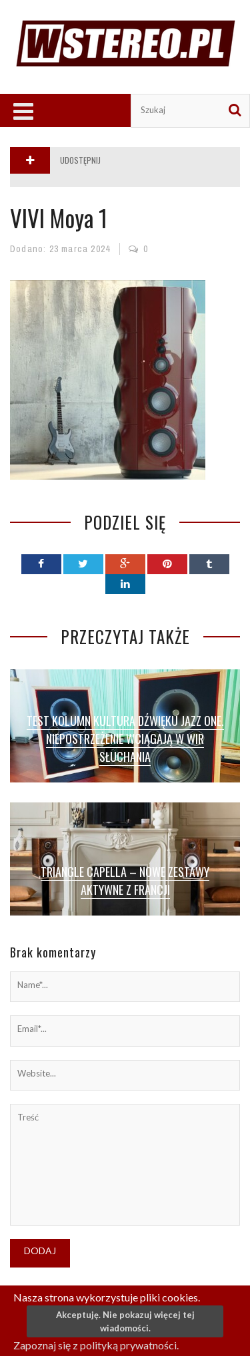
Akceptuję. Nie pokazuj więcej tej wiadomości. (125, 1321)
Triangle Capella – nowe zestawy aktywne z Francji (125, 880)
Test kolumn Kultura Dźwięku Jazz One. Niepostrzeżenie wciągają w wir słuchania (125, 738)
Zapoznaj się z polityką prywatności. (96, 1345)
